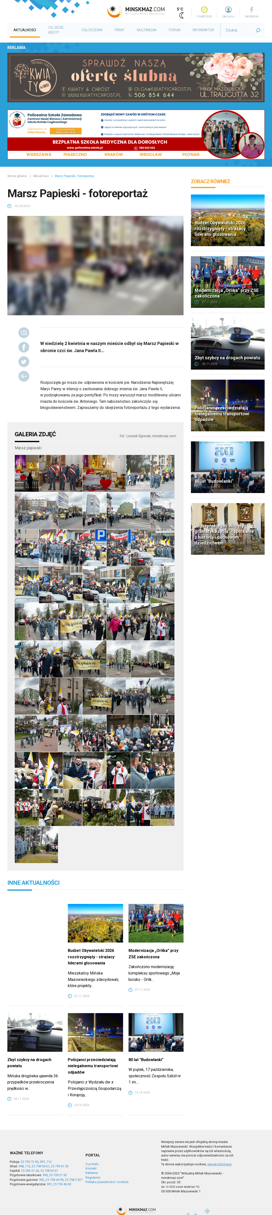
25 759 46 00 (62, 1184)
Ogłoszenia (92, 30)
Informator (203, 30)
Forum (174, 30)
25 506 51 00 (30, 1170)
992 (41, 1180)
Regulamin (93, 1177)
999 (45, 1175)
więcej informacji (219, 1164)
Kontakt (91, 1168)
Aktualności (25, 30)
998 (21, 1166)
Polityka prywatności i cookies (107, 1182)
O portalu (92, 1164)
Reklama (92, 1173)
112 (49, 1162)
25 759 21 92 (58, 1175)
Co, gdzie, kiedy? (56, 30)
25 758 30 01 (49, 1170)
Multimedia (147, 30)
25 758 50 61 (40, 1166)
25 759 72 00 (29, 1162)
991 (49, 1184)
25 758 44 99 (54, 1180)
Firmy (120, 30)
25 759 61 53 (60, 1166)
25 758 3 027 (74, 1180)
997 (42, 1162)
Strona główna (17, 176)
